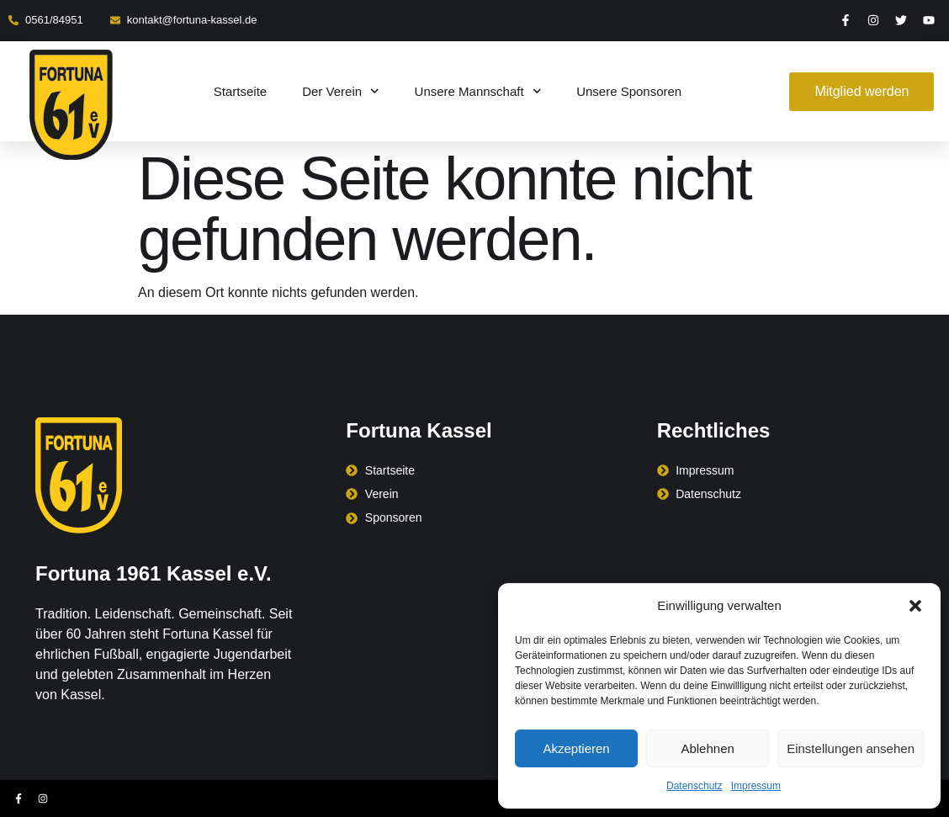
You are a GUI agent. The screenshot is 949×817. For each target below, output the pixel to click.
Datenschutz (694, 786)
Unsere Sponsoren (628, 91)
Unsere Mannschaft (478, 91)
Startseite (240, 91)
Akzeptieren (576, 748)
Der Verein (340, 91)
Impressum (756, 786)
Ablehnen (707, 748)
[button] (915, 605)
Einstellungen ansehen (851, 748)
